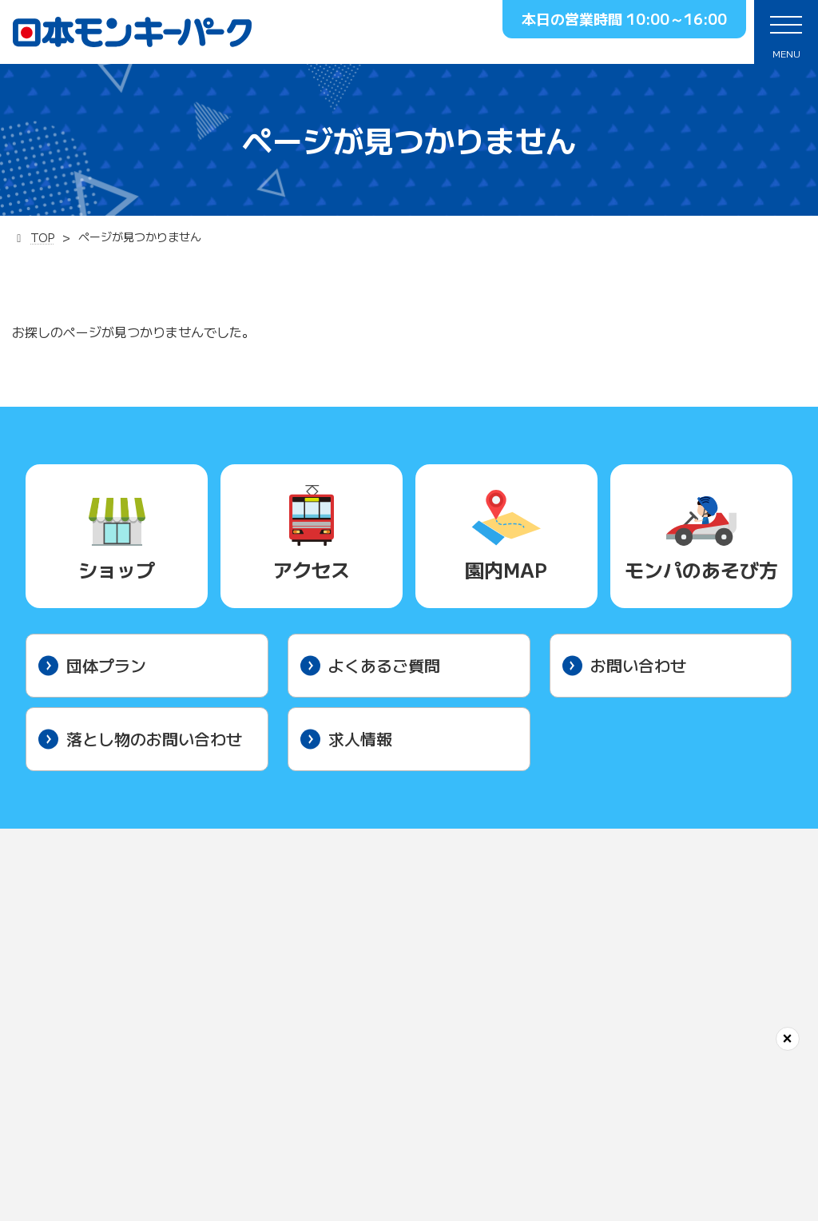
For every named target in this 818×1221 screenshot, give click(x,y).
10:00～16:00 (676, 18)
